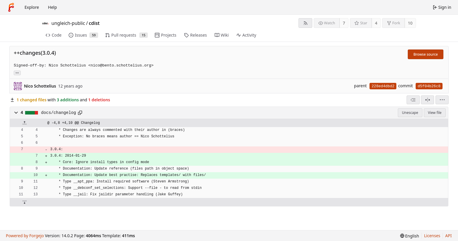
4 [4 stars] (376, 23)
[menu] (442, 99)
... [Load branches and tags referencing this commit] (17, 72)
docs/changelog (58, 112)
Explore (32, 7)
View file (434, 112)
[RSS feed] (305, 23)
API (448, 235)
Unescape (410, 112)
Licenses (432, 235)
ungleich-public (68, 23)
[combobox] (413, 99)
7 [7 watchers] (344, 23)
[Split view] (427, 99)
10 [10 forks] (410, 23)
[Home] (11, 7)
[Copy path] (80, 113)
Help (52, 7)
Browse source (425, 54)
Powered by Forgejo (25, 235)
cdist (94, 23)
